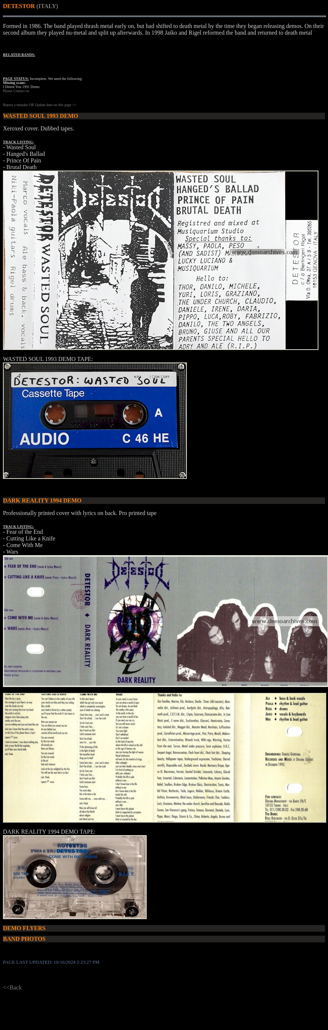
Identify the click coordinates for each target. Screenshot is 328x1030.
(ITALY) (47, 6)
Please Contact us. (16, 91)
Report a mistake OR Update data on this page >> (39, 105)
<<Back (12, 987)
